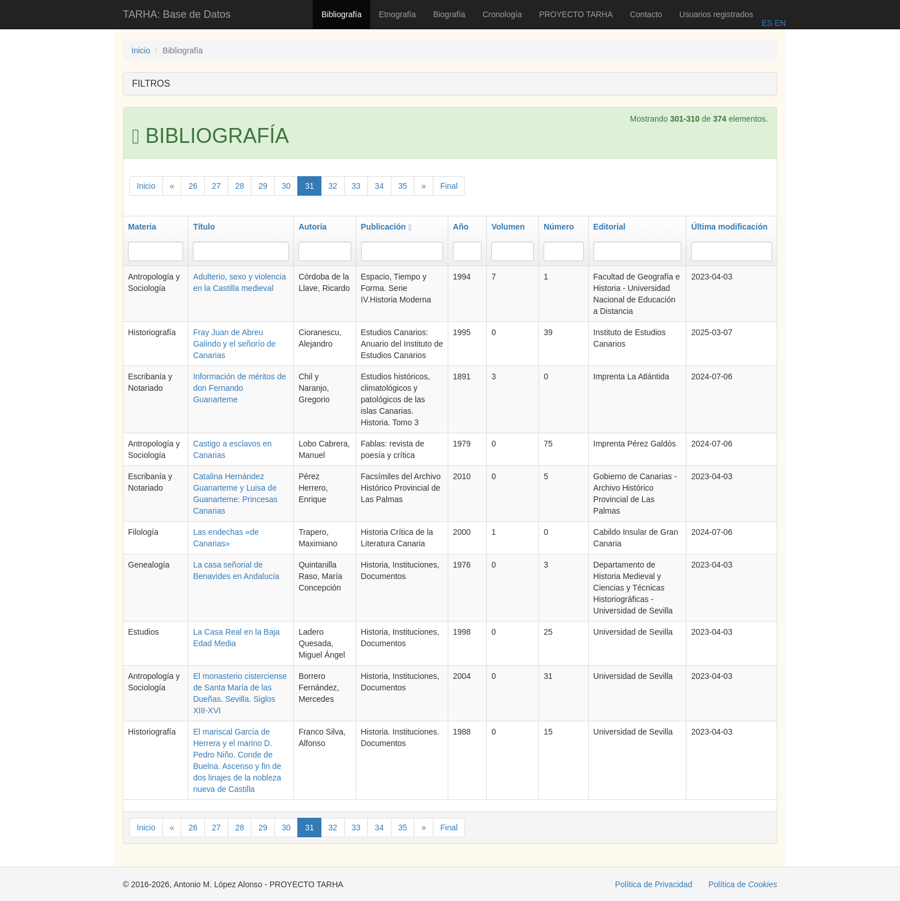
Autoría (312, 226)
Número (559, 226)
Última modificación (729, 226)
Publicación (386, 226)
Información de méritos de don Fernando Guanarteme (239, 388)
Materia (142, 226)
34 (379, 186)
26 (192, 186)
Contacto (646, 14)
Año (460, 226)
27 (216, 186)
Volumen (508, 226)
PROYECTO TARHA (575, 14)
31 (309, 186)
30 (286, 186)
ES (767, 23)
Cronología (502, 14)
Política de (742, 884)
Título (204, 226)
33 (356, 186)
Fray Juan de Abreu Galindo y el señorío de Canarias (234, 344)
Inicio (140, 50)
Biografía (449, 14)
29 (262, 186)
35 (403, 186)
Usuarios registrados (716, 14)
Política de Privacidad (654, 884)
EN (779, 23)
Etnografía (397, 14)
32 (333, 186)
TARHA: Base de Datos (177, 14)
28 (240, 186)
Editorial (609, 226)
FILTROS (151, 83)
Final (448, 186)
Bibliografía (341, 14)
